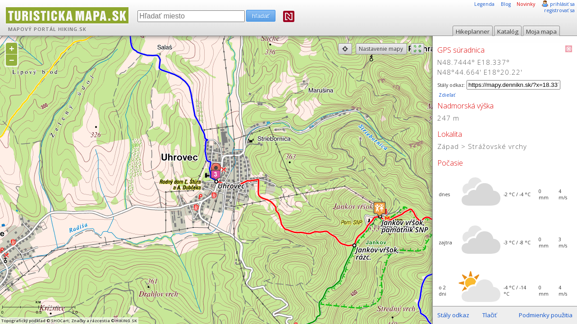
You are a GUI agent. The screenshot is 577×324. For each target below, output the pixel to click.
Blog (506, 4)
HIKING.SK (72, 29)
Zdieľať (446, 95)
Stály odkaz (453, 315)
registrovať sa (559, 10)
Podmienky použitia (545, 315)
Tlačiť (489, 315)
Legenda (484, 4)
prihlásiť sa (562, 4)
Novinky (526, 4)
